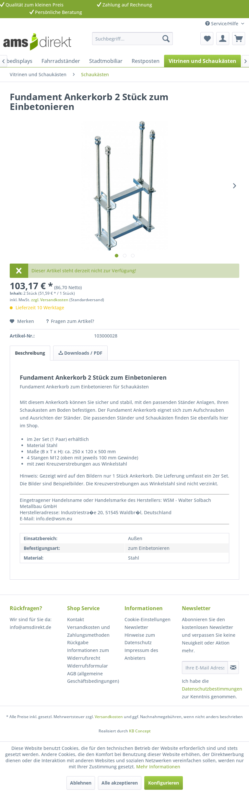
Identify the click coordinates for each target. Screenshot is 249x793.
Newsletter (136, 627)
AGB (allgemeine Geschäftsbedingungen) (93, 677)
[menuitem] (132, 38)
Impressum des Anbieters (141, 654)
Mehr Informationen (158, 766)
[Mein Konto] (222, 38)
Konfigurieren (163, 783)
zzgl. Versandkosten (49, 299)
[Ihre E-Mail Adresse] (205, 667)
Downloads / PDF (80, 353)
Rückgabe (78, 642)
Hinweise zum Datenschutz (139, 639)
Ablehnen (80, 783)
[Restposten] (145, 61)
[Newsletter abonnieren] (233, 667)
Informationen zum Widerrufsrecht (88, 654)
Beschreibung (30, 353)
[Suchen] (166, 38)
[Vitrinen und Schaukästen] (202, 61)
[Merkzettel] (206, 38)
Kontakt (75, 619)
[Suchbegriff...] (132, 38)
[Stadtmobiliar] (106, 61)
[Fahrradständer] (61, 61)
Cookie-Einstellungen (147, 619)
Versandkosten (109, 716)
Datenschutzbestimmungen (212, 689)
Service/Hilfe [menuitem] (222, 23)
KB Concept (140, 731)
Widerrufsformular (87, 666)
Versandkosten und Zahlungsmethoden (88, 631)
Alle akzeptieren (119, 783)
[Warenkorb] (238, 38)
